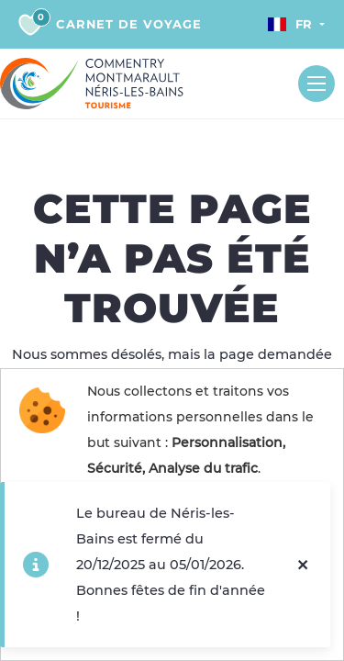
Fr (290, 24)
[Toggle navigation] (316, 83)
